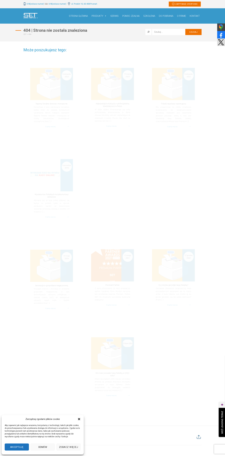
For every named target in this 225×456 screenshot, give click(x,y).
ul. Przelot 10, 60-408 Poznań (82, 4)
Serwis (114, 16)
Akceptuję (17, 447)
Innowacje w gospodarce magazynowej (51, 286)
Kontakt (195, 16)
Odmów (42, 447)
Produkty (99, 16)
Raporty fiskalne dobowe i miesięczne (51, 104)
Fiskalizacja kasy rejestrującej (173, 104)
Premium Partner (112, 285)
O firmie (181, 16)
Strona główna (78, 16)
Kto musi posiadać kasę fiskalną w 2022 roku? (112, 375)
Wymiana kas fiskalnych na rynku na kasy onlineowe (51, 196)
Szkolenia (149, 16)
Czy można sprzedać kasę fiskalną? (173, 285)
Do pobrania (166, 16)
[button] (79, 419)
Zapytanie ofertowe (185, 4)
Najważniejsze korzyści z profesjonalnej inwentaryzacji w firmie (112, 106)
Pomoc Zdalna (131, 16)
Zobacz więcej (68, 447)
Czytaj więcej (50, 134)
